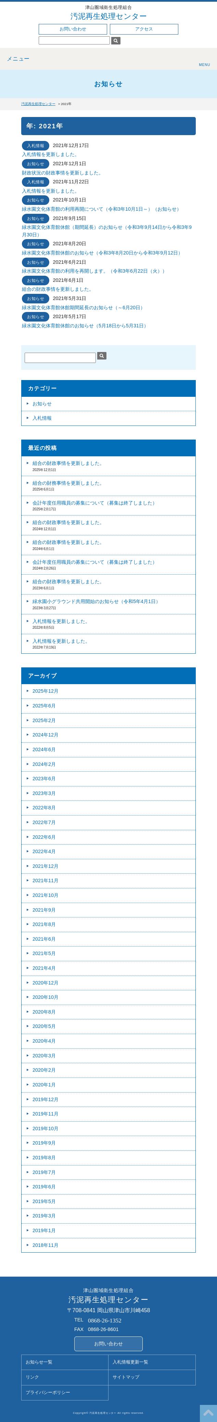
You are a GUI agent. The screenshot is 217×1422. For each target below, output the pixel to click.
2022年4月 (44, 851)
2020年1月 (44, 1084)
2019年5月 (44, 1201)
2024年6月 (44, 749)
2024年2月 (44, 764)
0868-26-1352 (105, 1320)
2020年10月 (46, 997)
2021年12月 (46, 866)
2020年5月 (44, 1026)
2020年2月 (44, 1070)
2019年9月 (44, 1143)
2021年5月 (44, 953)
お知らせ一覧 (39, 1362)
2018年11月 (46, 1245)
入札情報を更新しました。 (50, 154)
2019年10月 (46, 1128)
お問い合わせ (73, 29)
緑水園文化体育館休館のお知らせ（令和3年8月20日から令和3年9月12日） (102, 253)
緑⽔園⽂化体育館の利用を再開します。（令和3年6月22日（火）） (94, 271)
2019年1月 (44, 1230)
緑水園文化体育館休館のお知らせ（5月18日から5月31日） (85, 325)
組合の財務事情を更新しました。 (68, 483)
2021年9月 (44, 910)
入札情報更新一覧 (130, 1362)
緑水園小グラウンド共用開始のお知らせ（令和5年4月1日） (97, 601)
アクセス (144, 29)
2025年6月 (44, 705)
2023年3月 (44, 793)
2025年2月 (44, 720)
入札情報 (35, 145)
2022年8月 (44, 807)
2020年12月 (46, 983)
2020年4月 (44, 1041)
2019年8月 (44, 1157)
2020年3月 (44, 1055)
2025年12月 (46, 691)
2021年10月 (46, 895)
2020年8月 (44, 1012)
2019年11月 (46, 1114)
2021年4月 (44, 968)
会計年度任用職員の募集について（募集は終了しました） (95, 503)
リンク (32, 1377)
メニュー (18, 59)
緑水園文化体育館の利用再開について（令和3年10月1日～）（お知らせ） (101, 209)
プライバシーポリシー (48, 1392)
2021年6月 (44, 939)
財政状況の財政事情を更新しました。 (62, 172)
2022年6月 (44, 837)
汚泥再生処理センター (109, 16)
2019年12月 (46, 1099)
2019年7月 (44, 1172)
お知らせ (35, 163)
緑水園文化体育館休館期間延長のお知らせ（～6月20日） (83, 307)
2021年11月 (46, 880)
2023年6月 (44, 778)
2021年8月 (44, 924)
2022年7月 (44, 822)
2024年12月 (46, 735)
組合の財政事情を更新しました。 (58, 289)
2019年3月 (44, 1215)
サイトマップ (126, 1377)
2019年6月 (44, 1186)
